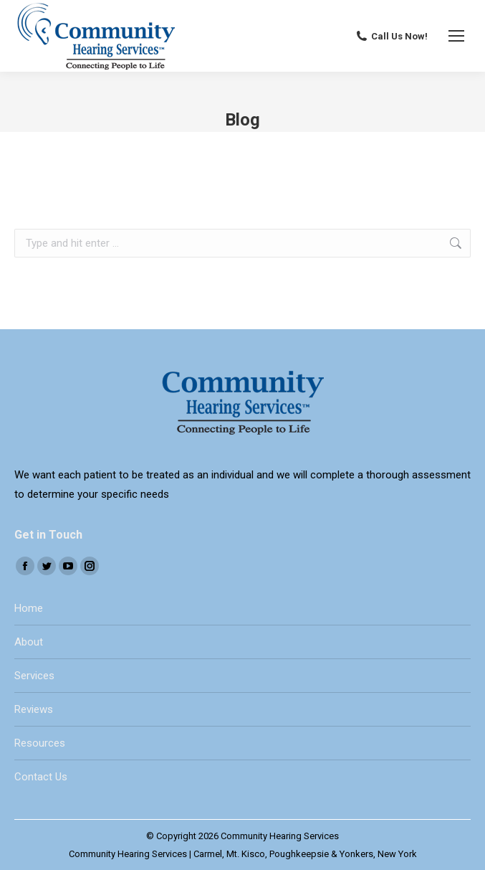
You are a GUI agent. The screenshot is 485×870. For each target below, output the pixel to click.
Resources (39, 743)
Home (28, 608)
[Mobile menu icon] (456, 36)
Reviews (33, 709)
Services (34, 675)
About (28, 641)
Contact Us (40, 776)
